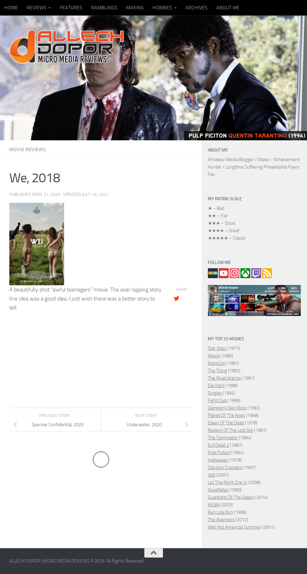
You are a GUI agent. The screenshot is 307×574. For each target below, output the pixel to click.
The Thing (217, 370)
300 (211, 475)
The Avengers (221, 519)
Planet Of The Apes (226, 415)
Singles (215, 393)
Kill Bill (214, 505)
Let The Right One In (227, 482)
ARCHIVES (197, 8)
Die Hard (216, 385)
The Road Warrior (224, 378)
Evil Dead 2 (218, 445)
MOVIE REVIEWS (27, 149)
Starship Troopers (225, 467)
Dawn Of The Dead (226, 423)
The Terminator (223, 438)
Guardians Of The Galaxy (231, 497)
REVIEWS (36, 8)
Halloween (218, 460)
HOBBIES (162, 8)
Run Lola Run (220, 512)
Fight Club (217, 400)
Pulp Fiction (219, 452)
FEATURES (71, 8)
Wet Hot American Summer (234, 527)
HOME (11, 8)
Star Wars (217, 348)
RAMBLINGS (104, 8)
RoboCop (217, 363)
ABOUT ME (227, 8)
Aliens (214, 356)
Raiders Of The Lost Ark (230, 430)
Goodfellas (218, 490)
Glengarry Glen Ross (227, 408)
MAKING (135, 8)
